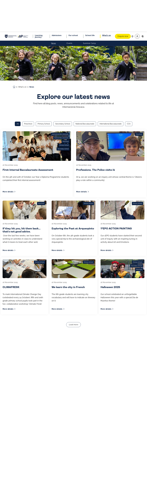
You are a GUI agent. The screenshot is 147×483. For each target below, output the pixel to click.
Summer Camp (89, 11)
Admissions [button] (57, 3)
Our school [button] (73, 3)
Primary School (44, 34)
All (18, 34)
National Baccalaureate (84, 34)
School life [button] (90, 3)
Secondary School (62, 34)
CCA (128, 34)
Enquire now (123, 4)
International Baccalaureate (111, 34)
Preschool (28, 34)
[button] (137, 4)
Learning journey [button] (39, 4)
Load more (73, 234)
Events (69, 11)
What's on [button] (106, 3)
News (53, 11)
